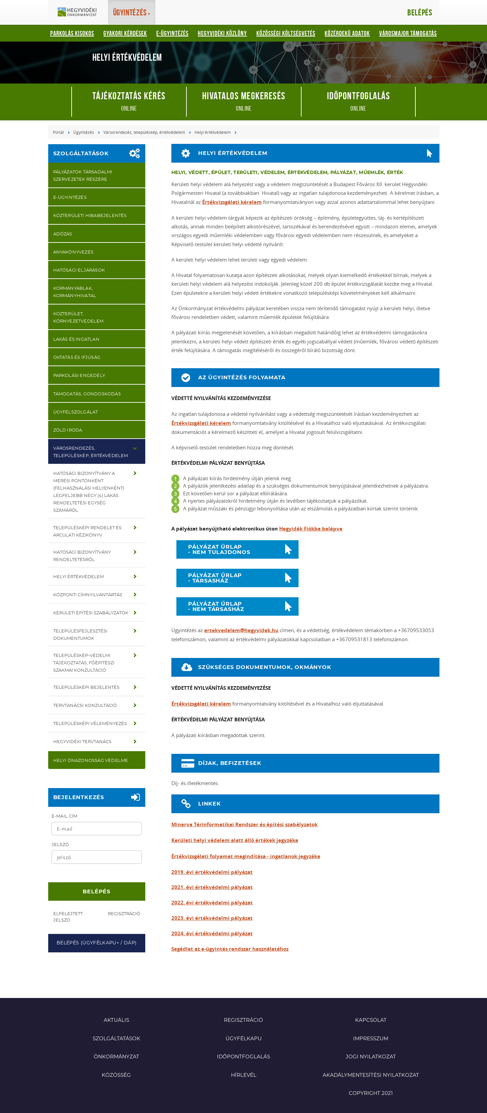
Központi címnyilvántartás (87, 595)
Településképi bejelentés (86, 687)
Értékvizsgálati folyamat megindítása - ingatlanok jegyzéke (245, 856)
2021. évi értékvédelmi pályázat (212, 887)
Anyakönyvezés (73, 252)
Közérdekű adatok (347, 33)
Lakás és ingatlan (76, 339)
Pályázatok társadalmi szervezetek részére (82, 176)
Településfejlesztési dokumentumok (80, 635)
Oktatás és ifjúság (77, 357)
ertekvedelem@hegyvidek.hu (241, 630)
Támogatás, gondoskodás (87, 394)
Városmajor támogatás (408, 33)
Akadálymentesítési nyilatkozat (371, 1075)
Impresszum (370, 1038)
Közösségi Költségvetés (285, 33)
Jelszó (60, 845)
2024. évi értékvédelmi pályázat (212, 933)
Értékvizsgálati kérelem (232, 202)
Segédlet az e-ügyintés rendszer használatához (230, 948)
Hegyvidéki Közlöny (222, 33)
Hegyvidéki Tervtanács (82, 742)
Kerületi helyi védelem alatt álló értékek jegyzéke (234, 840)
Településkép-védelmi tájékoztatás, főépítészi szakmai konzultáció (83, 663)
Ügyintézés (83, 132)
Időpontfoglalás (243, 1056)
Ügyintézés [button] (132, 12)
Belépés (419, 12)
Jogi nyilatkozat (371, 1056)
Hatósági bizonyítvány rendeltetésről (82, 556)
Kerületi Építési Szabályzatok (90, 613)
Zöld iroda (67, 430)
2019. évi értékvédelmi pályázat (212, 872)
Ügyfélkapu (244, 1038)
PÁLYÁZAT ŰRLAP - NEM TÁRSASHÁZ (216, 606)
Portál (58, 132)
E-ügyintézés (172, 33)
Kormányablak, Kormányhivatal (74, 292)
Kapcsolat (371, 1020)
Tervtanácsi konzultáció (85, 706)
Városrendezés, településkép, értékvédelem (144, 132)
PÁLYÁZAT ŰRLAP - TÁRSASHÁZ (215, 578)
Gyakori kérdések (125, 33)
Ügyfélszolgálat (75, 412)
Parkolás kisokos (72, 33)
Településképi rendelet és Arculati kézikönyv (87, 532)
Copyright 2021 (371, 1093)
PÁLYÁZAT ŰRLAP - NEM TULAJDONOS (219, 549)
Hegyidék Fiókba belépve (310, 528)
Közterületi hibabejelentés (90, 216)
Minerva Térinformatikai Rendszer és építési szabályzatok (244, 824)
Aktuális (116, 1020)
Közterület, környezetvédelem (78, 318)
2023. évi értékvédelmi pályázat (212, 918)
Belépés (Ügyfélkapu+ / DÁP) (97, 943)
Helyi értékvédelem (212, 132)
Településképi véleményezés (90, 724)
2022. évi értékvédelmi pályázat (212, 902)
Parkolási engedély (79, 376)
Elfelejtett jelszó (68, 917)
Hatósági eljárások (79, 270)
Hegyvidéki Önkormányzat (79, 12)
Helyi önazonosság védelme (90, 761)
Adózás (62, 234)
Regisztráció (124, 914)
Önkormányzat (116, 1056)
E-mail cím (65, 816)
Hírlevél (243, 1075)
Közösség (116, 1075)
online (129, 101)
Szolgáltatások (81, 153)
